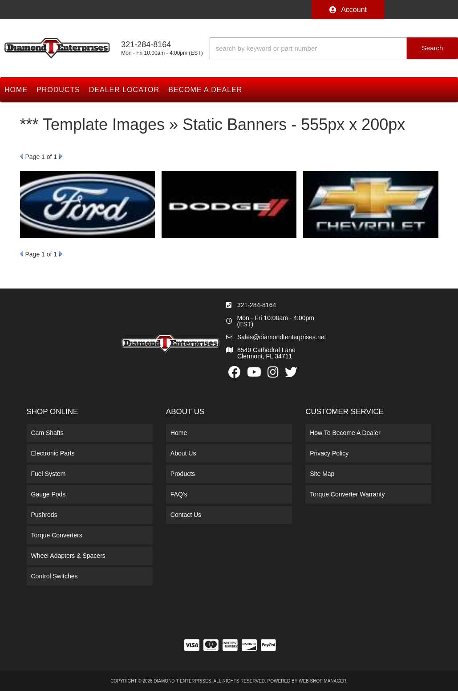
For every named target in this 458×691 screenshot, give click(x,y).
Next (60, 156)
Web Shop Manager (322, 681)
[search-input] (308, 48)
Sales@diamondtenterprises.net (281, 337)
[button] (334, 48)
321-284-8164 (256, 305)
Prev (21, 156)
